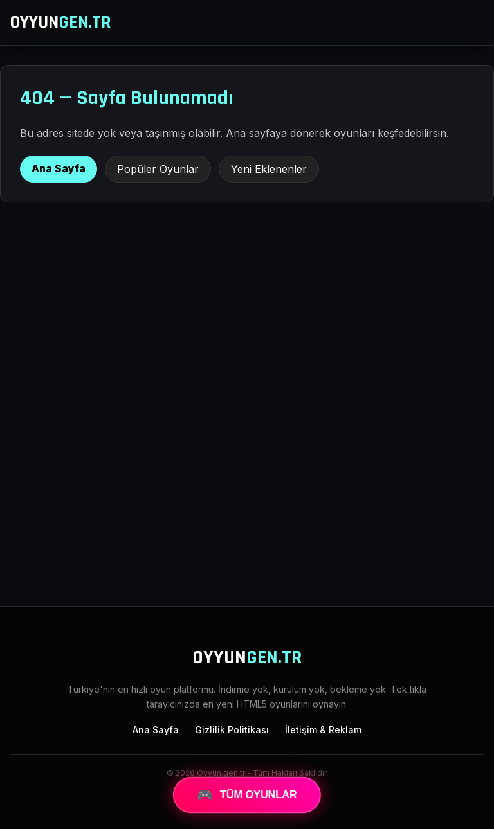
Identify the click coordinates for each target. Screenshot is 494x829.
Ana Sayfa (59, 168)
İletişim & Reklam (323, 729)
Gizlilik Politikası (232, 729)
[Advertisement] (247, 490)
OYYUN (60, 22)
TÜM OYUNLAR (247, 795)
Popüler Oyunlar (158, 169)
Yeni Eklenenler (269, 169)
